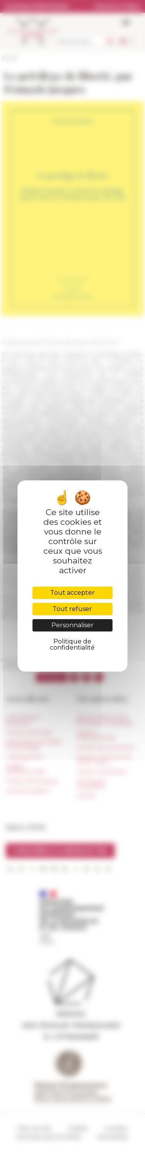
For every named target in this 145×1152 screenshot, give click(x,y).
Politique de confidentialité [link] (72, 644)
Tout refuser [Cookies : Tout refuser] (72, 609)
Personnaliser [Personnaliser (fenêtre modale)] (72, 625)
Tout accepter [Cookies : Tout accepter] (72, 592)
